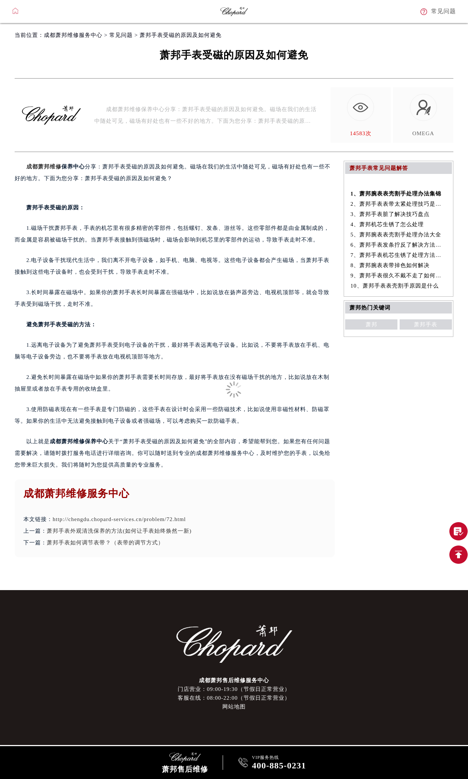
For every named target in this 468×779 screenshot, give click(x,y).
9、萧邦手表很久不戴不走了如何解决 (399, 275)
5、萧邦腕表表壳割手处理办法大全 (396, 235)
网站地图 (234, 707)
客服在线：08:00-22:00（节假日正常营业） (234, 698)
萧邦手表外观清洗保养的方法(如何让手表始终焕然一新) (119, 531)
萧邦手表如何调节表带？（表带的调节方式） (105, 543)
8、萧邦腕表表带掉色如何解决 (390, 265)
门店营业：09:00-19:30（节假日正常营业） (234, 689)
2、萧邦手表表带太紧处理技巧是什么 (399, 204)
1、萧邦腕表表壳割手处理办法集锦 (396, 194)
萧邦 (371, 324)
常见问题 (121, 35)
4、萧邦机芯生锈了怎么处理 (387, 224)
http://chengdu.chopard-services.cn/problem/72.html (119, 519)
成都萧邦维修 (43, 167)
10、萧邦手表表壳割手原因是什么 (395, 286)
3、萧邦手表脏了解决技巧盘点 (390, 214)
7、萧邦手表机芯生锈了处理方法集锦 (399, 255)
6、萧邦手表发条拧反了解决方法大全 (399, 245)
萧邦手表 (425, 324)
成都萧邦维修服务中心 (73, 35)
